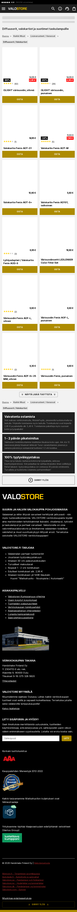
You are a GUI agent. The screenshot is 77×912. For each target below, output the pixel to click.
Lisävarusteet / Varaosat (43, 36)
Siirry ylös (38, 480)
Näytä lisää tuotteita (38, 394)
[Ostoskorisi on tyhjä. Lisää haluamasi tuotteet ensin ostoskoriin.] (74, 9)
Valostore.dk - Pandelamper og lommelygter (24, 886)
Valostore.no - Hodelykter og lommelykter (22, 883)
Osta (20, 99)
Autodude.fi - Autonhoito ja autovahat (20, 877)
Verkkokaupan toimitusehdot (24, 607)
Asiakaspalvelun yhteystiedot (24, 610)
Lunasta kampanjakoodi (21, 614)
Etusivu (5, 36)
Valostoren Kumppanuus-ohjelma (26, 596)
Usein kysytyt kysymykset (22, 600)
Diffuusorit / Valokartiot (15, 42)
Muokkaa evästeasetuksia (16, 898)
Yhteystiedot (9, 681)
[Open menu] (3, 8)
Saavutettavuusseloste (20, 617)
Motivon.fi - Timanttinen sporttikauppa (21, 873)
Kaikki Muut (19, 36)
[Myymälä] (25, 649)
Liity (66, 738)
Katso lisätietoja (10, 708)
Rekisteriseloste (42, 863)
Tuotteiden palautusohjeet (22, 603)
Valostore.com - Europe (14, 889)
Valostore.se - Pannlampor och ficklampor (23, 880)
